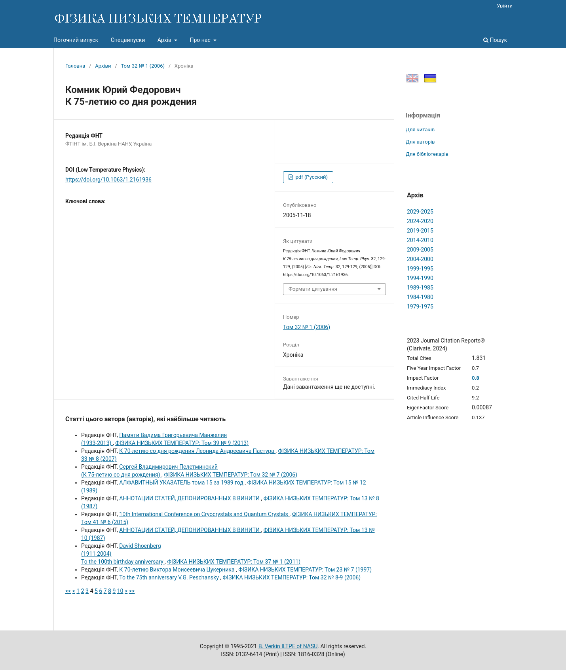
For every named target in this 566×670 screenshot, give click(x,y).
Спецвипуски (128, 40)
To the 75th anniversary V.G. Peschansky (169, 577)
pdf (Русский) (311, 177)
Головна (75, 66)
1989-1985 (420, 287)
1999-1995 (420, 268)
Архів (165, 40)
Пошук (495, 40)
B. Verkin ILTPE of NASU (287, 646)
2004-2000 (420, 259)
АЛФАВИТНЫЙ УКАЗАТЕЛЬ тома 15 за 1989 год (182, 482)
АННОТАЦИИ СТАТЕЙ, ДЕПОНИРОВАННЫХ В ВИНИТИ (190, 498)
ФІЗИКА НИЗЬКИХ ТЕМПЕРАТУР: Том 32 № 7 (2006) (230, 474)
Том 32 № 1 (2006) (143, 66)
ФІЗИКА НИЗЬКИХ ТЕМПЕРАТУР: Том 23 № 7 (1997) (305, 569)
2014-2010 (420, 240)
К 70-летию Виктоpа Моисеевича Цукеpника (177, 569)
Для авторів (420, 142)
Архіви (103, 66)
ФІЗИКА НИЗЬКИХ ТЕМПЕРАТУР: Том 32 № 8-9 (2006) (292, 577)
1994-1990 (420, 278)
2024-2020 (420, 221)
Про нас (201, 40)
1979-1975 (420, 306)
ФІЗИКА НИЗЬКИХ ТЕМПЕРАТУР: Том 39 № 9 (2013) (182, 443)
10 (120, 591)
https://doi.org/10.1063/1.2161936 (108, 179)
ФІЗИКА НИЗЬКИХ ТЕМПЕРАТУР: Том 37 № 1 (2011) (233, 561)
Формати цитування (313, 289)
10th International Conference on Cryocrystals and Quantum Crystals (204, 514)
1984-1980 (420, 297)
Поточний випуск (75, 40)
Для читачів (420, 129)
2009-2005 (420, 249)
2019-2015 (420, 230)
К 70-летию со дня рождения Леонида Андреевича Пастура (197, 451)
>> (132, 591)
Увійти (505, 6)
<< (68, 591)
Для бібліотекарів (427, 154)
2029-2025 (420, 211)
